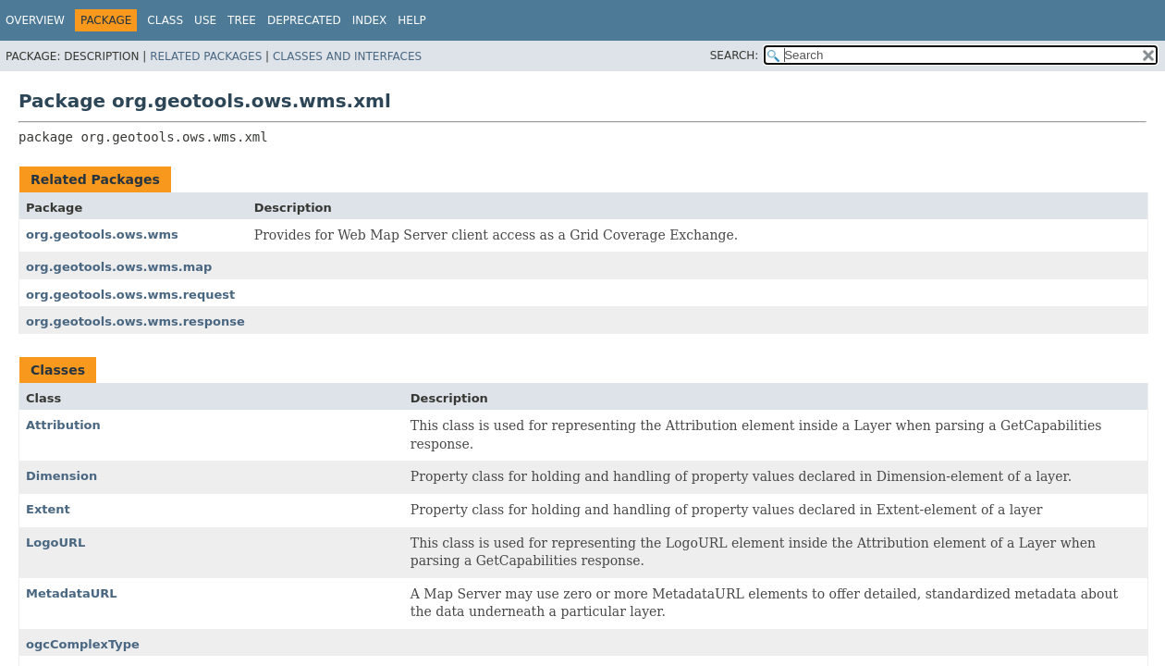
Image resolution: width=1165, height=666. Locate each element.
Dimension (61, 476)
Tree (241, 20)
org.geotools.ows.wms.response (135, 321)
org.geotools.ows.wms (102, 234)
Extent (48, 509)
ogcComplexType (83, 644)
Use (205, 20)
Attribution (63, 425)
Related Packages (206, 56)
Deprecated (304, 20)
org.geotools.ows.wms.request (130, 295)
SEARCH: (734, 55)
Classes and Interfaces (347, 56)
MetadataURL (71, 593)
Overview (35, 20)
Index (369, 20)
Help (412, 20)
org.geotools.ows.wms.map (119, 267)
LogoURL (55, 542)
